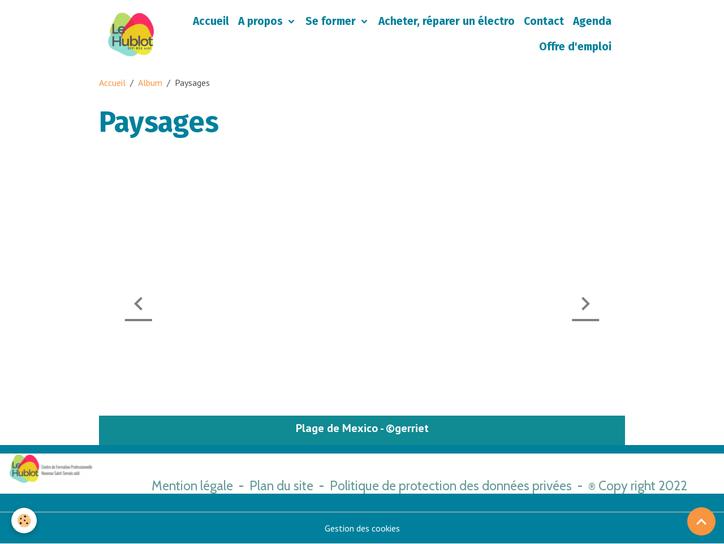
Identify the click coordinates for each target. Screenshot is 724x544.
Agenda (592, 21)
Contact (544, 21)
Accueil (211, 21)
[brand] (131, 34)
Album (150, 82)
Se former (332, 21)
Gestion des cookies (362, 528)
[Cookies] (24, 520)
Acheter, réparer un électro (446, 21)
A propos (262, 21)
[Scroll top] (701, 521)
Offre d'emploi (575, 46)
